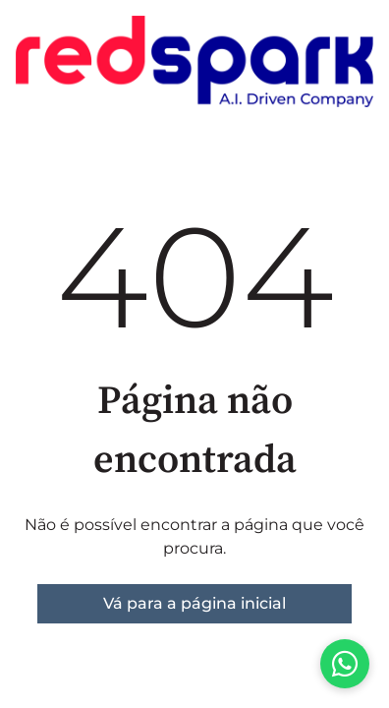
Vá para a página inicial (194, 603)
